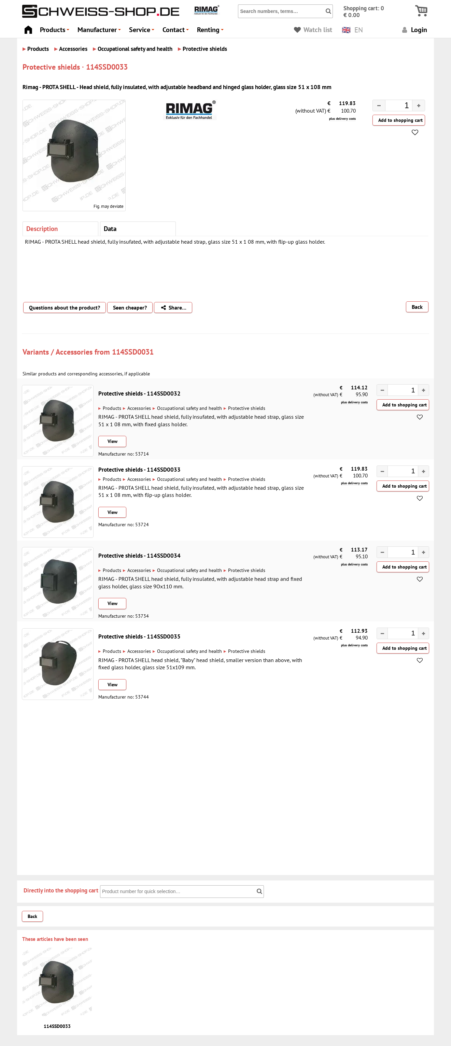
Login (413, 29)
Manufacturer (100, 31)
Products (55, 31)
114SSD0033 (57, 1026)
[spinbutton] (393, 106)
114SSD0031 (133, 352)
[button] (418, 105)
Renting (211, 31)
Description (42, 228)
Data (110, 228)
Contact (177, 31)
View (112, 441)
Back (417, 306)
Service (142, 31)
